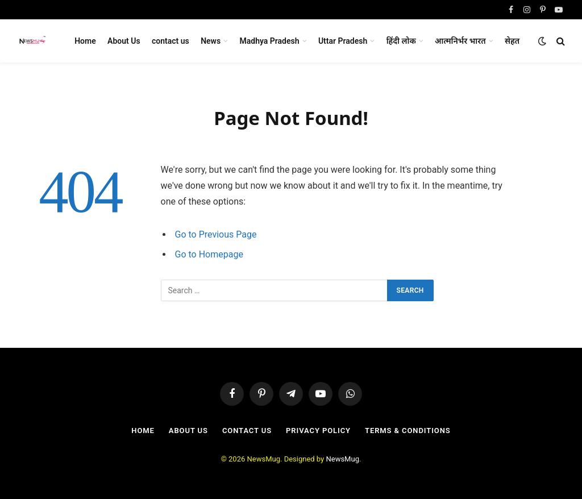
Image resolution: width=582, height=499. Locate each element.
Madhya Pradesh (270, 40)
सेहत (512, 40)
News (211, 40)
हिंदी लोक (401, 40)
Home (85, 40)
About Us (123, 40)
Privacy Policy (318, 430)
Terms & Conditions (408, 430)
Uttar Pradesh (342, 40)
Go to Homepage (209, 254)
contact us (170, 40)
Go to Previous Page (216, 234)
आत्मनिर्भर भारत (460, 40)
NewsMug (342, 459)
